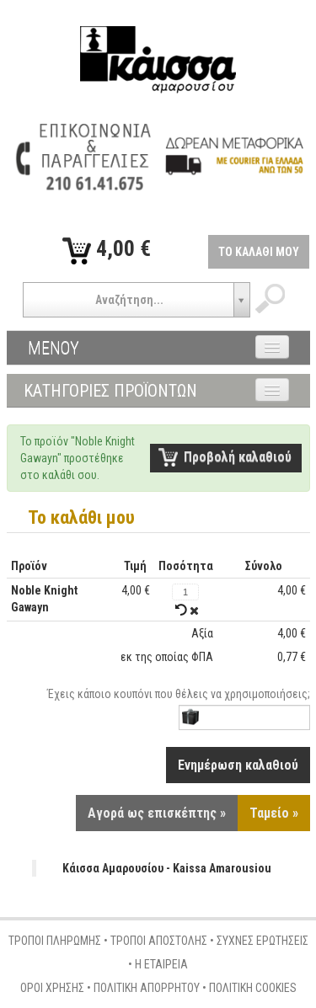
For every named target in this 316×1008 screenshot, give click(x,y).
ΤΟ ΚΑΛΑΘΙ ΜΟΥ (258, 252)
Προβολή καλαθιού (238, 457)
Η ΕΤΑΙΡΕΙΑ (161, 964)
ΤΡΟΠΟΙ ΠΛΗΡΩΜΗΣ (54, 940)
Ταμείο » (273, 813)
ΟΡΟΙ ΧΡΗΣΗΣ (52, 988)
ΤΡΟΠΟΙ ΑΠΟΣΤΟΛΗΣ (158, 940)
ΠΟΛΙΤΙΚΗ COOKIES (253, 988)
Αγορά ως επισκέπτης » (157, 813)
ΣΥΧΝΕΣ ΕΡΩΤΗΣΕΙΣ (262, 940)
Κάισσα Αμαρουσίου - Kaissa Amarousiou (166, 868)
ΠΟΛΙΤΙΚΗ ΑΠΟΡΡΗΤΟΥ (147, 988)
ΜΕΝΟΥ (53, 348)
